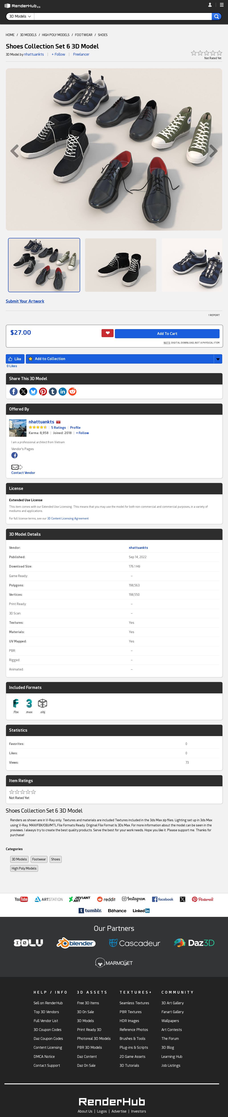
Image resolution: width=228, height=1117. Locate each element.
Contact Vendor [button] (23, 473)
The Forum (170, 1038)
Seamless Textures (134, 1003)
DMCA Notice (44, 1057)
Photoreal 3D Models (94, 1038)
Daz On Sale (86, 1065)
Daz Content (87, 1057)
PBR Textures (131, 1012)
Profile (75, 427)
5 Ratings (58, 427)
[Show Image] (44, 265)
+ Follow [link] (82, 433)
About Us (85, 1111)
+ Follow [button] (58, 54)
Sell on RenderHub (48, 1003)
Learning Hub (171, 1057)
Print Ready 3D (89, 1030)
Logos (102, 1111)
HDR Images (129, 1021)
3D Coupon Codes (47, 1030)
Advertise (119, 1111)
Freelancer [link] (81, 54)
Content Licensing (48, 1047)
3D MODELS (28, 35)
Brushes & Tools (132, 1038)
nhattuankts (34, 54)
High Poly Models (24, 868)
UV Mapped (17, 641)
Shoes (55, 859)
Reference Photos (134, 1030)
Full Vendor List (46, 1021)
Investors (138, 1111)
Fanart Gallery (172, 1012)
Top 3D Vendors (46, 1012)
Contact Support (47, 1065)
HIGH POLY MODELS (55, 35)
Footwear (39, 859)
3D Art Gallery (172, 1003)
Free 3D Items (88, 1003)
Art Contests (171, 1030)
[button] (222, 5)
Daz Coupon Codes (48, 1038)
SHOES (103, 35)
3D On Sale (85, 1012)
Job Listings (170, 1065)
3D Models (19, 859)
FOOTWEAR (83, 35)
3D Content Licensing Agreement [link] (68, 518)
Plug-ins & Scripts (134, 1047)
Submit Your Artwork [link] (25, 301)
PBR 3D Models (89, 1047)
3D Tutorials (129, 1065)
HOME (10, 35)
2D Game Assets (132, 1057)
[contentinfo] (21, 16)
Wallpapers (170, 1021)
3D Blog (167, 1047)
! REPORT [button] (214, 315)
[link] (212, 5)
